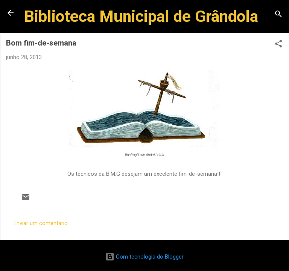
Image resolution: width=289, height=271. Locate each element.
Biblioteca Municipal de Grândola (141, 16)
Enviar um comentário (41, 223)
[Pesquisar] (278, 15)
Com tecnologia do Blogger (144, 256)
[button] (278, 45)
